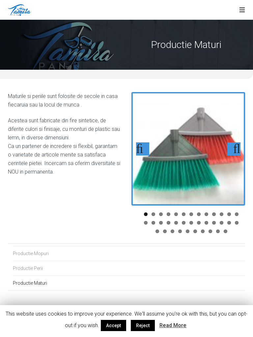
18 (176, 223)
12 (229, 214)
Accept (113, 325)
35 (218, 231)
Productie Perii (28, 268)
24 (221, 223)
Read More (172, 325)
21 (199, 223)
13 (237, 214)
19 (183, 223)
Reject (143, 325)
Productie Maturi (30, 283)
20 (191, 223)
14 (146, 223)
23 (214, 223)
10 (214, 214)
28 (165, 231)
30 (180, 231)
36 (225, 231)
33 (203, 231)
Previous (142, 149)
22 (206, 223)
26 (237, 223)
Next (233, 149)
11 (221, 214)
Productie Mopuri (31, 253)
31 (187, 231)
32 (195, 231)
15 (153, 223)
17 (168, 223)
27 (157, 231)
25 (229, 223)
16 (161, 223)
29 (172, 231)
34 (210, 231)
